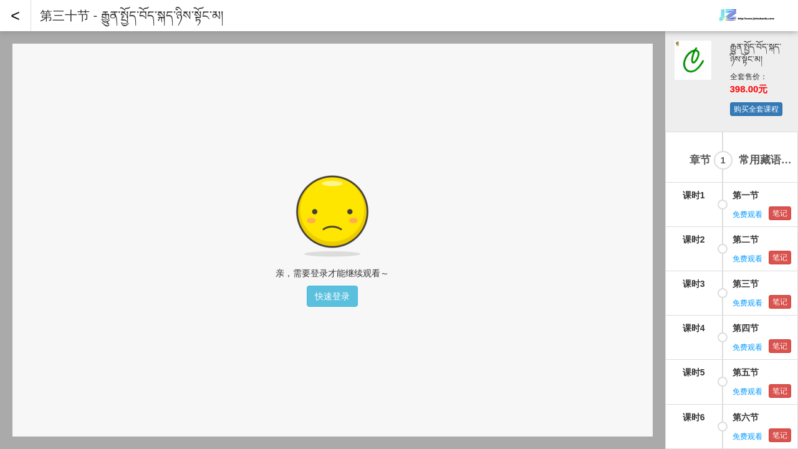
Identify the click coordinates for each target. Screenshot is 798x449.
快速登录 (332, 296)
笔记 (779, 63)
